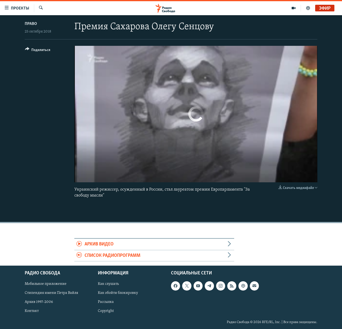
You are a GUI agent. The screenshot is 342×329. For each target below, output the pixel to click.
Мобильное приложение (45, 284)
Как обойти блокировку (118, 293)
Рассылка (106, 302)
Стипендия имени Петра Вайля (51, 293)
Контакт (32, 311)
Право (31, 24)
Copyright (106, 311)
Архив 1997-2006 (39, 302)
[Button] (37, 51)
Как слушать (108, 284)
